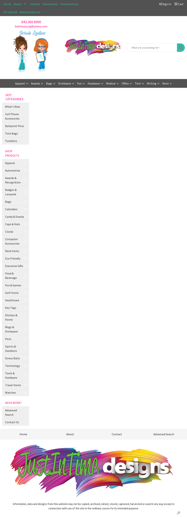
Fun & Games (13, 285)
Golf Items (12, 293)
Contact (35, 4)
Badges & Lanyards (11, 192)
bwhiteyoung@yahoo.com (31, 26)
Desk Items (12, 251)
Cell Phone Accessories (12, 116)
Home (7, 4)
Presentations (69, 4)
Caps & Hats (12, 224)
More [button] (165, 83)
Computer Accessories (12, 241)
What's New (12, 106)
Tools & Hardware (11, 375)
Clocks (9, 231)
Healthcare (12, 300)
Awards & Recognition (13, 180)
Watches (10, 392)
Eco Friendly (12, 258)
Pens (8, 339)
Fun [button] (79, 83)
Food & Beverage (11, 276)
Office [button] (125, 83)
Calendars (11, 209)
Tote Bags (11, 133)
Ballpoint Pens (14, 126)
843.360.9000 (31, 22)
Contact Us (12, 422)
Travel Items (13, 385)
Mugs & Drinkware (11, 329)
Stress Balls (12, 358)
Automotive (12, 170)
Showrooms (50, 4)
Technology (12, 366)
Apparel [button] (20, 83)
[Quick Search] (152, 47)
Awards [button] (35, 83)
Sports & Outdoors (11, 349)
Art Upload (10, 12)
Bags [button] (49, 83)
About (17, 4)
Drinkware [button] (64, 83)
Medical (111, 83)
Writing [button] (151, 83)
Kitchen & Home (11, 317)
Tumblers (11, 141)
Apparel (10, 163)
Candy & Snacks (14, 216)
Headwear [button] (94, 83)
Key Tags (10, 308)
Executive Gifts (14, 266)
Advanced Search (30, 12)
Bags (8, 201)
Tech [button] (138, 83)
